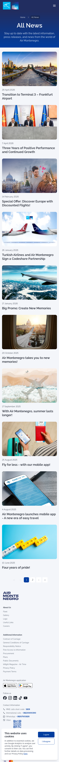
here (25, 753)
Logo (5, 619)
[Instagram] (10, 698)
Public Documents (11, 661)
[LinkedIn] (15, 698)
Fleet (5, 612)
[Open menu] (54, 5)
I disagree (46, 741)
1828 (28, 709)
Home (22, 17)
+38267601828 (23, 716)
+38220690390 (29, 713)
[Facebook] (5, 698)
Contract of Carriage (11, 639)
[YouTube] (25, 698)
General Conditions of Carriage (16, 643)
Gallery (6, 615)
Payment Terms (9, 672)
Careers (6, 626)
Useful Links (8, 622)
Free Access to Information (14, 650)
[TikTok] (20, 698)
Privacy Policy (9, 668)
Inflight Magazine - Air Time (14, 664)
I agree (46, 734)
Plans (5, 657)
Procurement (8, 653)
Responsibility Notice (12, 646)
